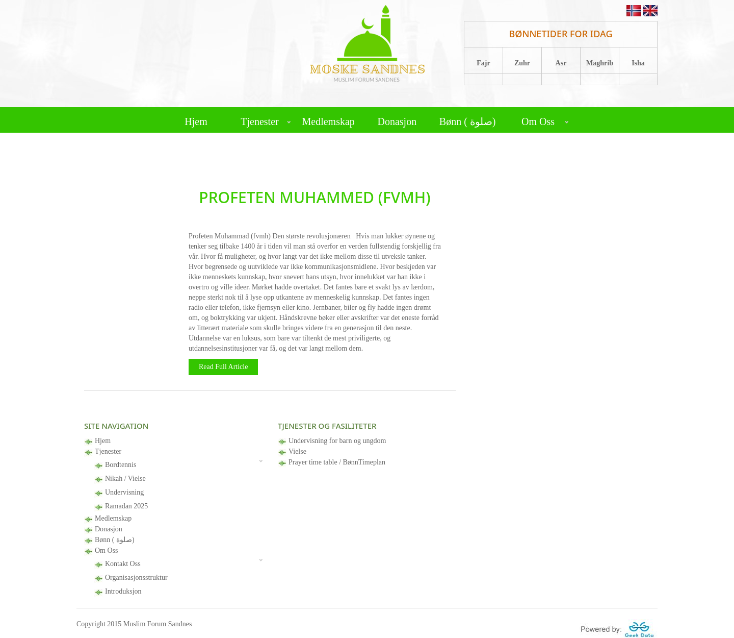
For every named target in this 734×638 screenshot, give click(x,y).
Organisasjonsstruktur (136, 577)
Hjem (196, 121)
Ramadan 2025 (126, 506)
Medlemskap (328, 121)
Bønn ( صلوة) (467, 121)
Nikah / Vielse (125, 478)
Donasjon (396, 121)
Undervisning (124, 492)
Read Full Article (223, 367)
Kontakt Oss (123, 564)
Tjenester (259, 121)
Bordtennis (120, 465)
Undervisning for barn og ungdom (337, 441)
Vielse (297, 451)
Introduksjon (123, 591)
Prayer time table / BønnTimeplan (337, 462)
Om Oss (538, 121)
